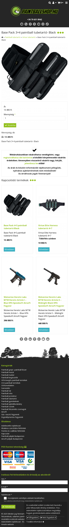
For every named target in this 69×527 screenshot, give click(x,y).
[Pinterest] (34, 339)
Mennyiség (9, 114)
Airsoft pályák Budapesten (12, 439)
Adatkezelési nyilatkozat (11, 426)
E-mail (4, 487)
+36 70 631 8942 (34, 19)
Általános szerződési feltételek (13, 428)
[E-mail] (22, 24)
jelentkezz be (31, 163)
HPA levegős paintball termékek (14, 380)
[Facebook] (30, 24)
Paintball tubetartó (9, 398)
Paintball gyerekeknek (10, 401)
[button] (66, 3)
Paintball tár (6, 391)
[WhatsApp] (39, 339)
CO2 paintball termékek (10, 383)
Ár (5, 106)
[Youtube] (38, 24)
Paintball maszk (7, 372)
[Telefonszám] (26, 24)
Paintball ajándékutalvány (11, 404)
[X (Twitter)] (34, 24)
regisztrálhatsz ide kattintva (17, 157)
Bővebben (9, 249)
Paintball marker (7, 375)
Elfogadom (32, 517)
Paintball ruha (6, 393)
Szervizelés (5, 388)
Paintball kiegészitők (9, 377)
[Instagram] (43, 24)
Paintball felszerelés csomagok (13, 409)
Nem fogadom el (48, 517)
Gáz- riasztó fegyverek (10, 414)
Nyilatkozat (6, 494)
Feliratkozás (8, 507)
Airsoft (4, 412)
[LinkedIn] (30, 339)
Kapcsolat (5, 433)
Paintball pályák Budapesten (12, 436)
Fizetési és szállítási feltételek (13, 431)
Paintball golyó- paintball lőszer (14, 370)
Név (3, 479)
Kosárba (10, 125)
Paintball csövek (7, 406)
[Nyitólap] (34, 11)
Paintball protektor (9, 396)
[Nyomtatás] (48, 339)
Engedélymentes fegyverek (12, 417)
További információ (34, 522)
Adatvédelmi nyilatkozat (33, 501)
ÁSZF (24, 522)
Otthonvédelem (7, 385)
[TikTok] (47, 24)
